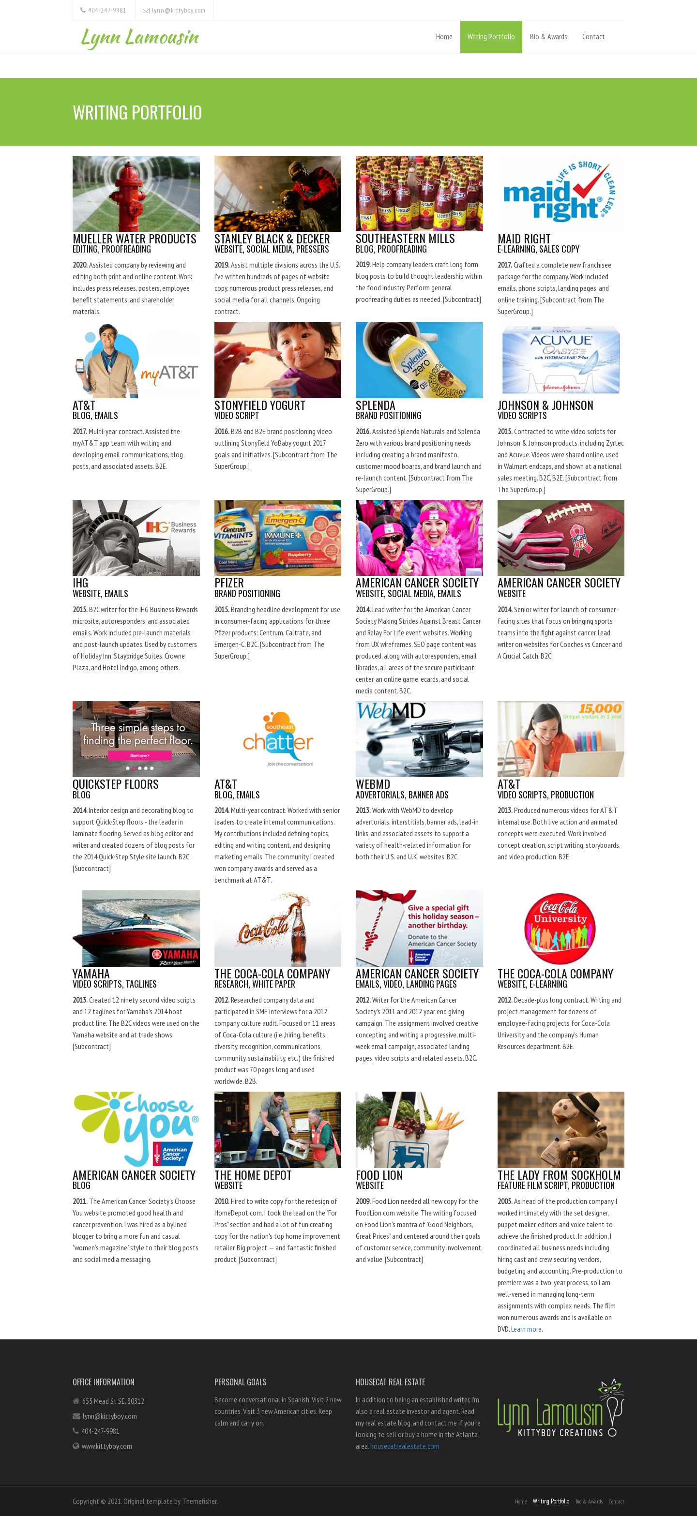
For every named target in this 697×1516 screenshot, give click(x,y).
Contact (593, 36)
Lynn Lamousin (138, 33)
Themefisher (199, 1501)
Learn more (523, 1329)
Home (444, 36)
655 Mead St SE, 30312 (113, 1401)
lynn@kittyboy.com (174, 10)
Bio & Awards (548, 36)
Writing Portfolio (491, 36)
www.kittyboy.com (107, 1446)
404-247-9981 (103, 10)
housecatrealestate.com (404, 1446)
